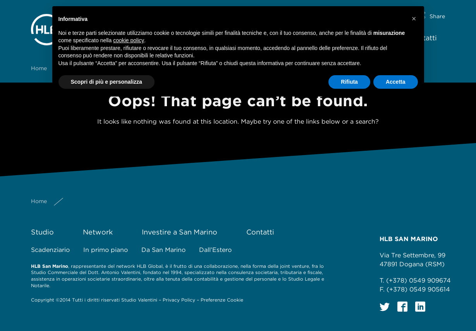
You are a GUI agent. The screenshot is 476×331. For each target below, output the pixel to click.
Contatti (260, 232)
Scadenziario (50, 249)
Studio (42, 232)
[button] (414, 18)
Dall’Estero (215, 249)
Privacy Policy (179, 300)
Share (437, 10)
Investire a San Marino (179, 232)
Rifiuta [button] (349, 82)
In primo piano (105, 249)
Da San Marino (163, 249)
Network (98, 232)
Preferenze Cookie (222, 300)
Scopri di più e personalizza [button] (106, 82)
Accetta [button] (396, 82)
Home (39, 62)
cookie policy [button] (128, 40)
